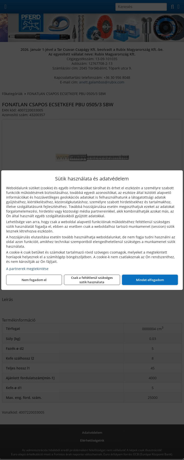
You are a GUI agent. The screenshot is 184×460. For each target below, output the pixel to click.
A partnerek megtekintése (27, 268)
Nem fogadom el (34, 280)
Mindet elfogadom (150, 280)
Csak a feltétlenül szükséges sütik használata (92, 279)
